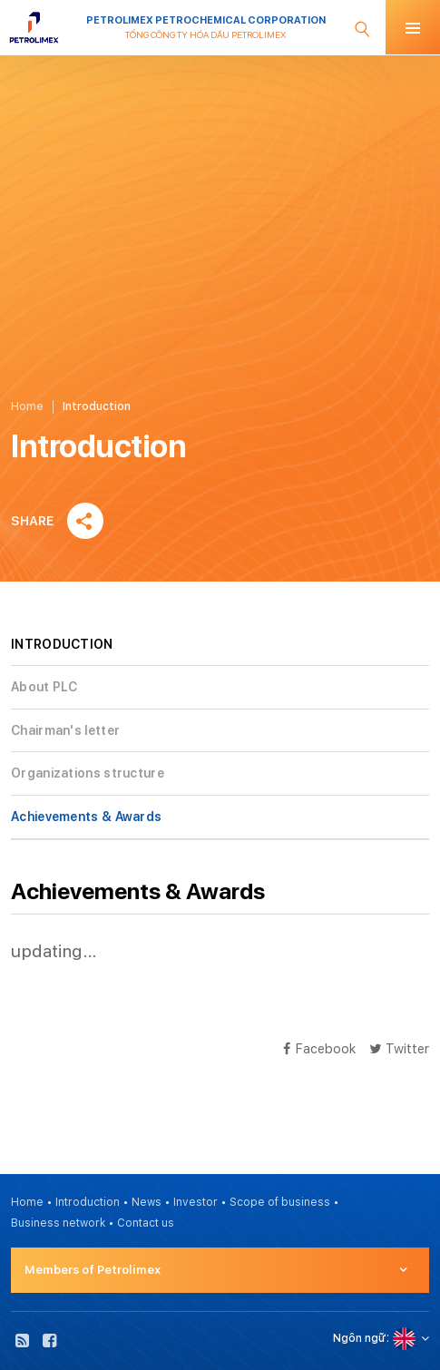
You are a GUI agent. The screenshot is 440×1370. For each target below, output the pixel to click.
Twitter (399, 1048)
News (146, 1202)
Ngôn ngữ (359, 1338)
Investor (195, 1202)
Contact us (145, 1223)
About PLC (44, 687)
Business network (58, 1223)
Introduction (87, 1202)
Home (27, 406)
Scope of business (280, 1202)
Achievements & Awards (86, 816)
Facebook (319, 1048)
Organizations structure (87, 773)
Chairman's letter (65, 730)
